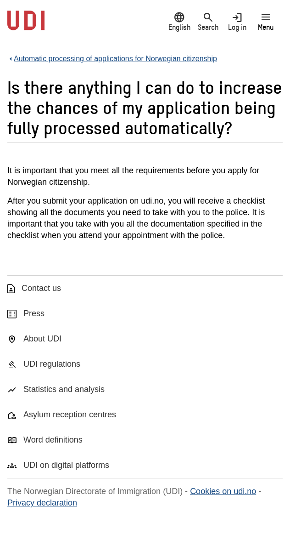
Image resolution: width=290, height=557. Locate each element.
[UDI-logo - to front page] (26, 25)
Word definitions (53, 439)
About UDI (42, 338)
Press (34, 313)
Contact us (41, 288)
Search (208, 21)
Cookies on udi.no (223, 491)
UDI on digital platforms (66, 465)
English (179, 21)
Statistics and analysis (64, 389)
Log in (237, 21)
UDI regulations (51, 364)
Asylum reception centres (69, 414)
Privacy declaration (42, 502)
